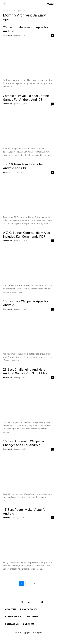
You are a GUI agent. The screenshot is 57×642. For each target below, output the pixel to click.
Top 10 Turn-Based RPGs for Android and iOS (23, 166)
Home (5, 10)
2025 (13, 10)
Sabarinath (7, 35)
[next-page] (34, 583)
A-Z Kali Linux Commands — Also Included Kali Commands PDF (26, 234)
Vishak (6, 172)
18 (52, 241)
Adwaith (6, 517)
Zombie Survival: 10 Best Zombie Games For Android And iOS (26, 97)
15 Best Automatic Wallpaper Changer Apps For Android (23, 443)
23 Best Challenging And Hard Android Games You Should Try (25, 371)
